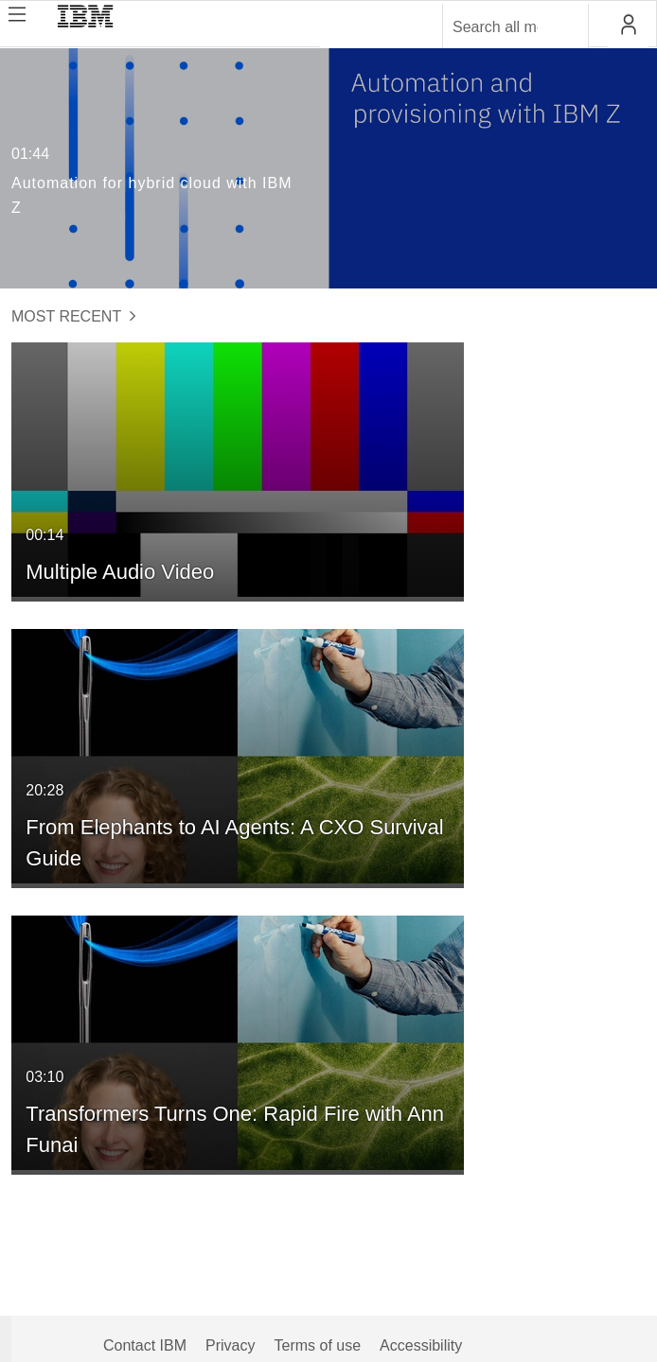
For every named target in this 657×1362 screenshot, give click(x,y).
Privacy (230, 1345)
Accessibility (421, 1345)
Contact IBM (144, 1345)
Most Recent (73, 316)
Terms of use (317, 1345)
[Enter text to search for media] (495, 27)
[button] (628, 24)
